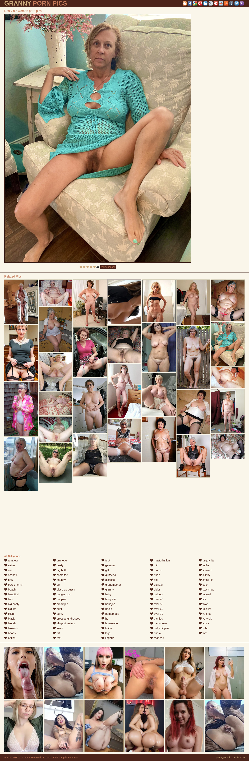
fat (56, 633)
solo (203, 584)
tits (202, 599)
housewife (109, 623)
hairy (106, 594)
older (155, 589)
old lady (157, 584)
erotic (58, 628)
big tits (10, 608)
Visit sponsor (108, 267)
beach (10, 589)
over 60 (156, 608)
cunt (57, 608)
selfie (204, 565)
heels (106, 608)
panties (156, 618)
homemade (110, 613)
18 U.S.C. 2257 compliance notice (59, 757)
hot (105, 618)
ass (8, 570)
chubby (59, 579)
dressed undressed (66, 618)
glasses (108, 579)
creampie (60, 604)
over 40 (156, 599)
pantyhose (158, 623)
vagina (205, 613)
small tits (206, 579)
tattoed (205, 594)
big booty (11, 604)
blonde (10, 623)
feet (57, 638)
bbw (8, 579)
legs (105, 633)
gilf (105, 570)
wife (203, 628)
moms (156, 570)
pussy (155, 633)
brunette (60, 560)
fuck (105, 560)
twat (203, 604)
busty (58, 565)
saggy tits (206, 560)
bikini (9, 613)
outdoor (156, 594)
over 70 (156, 613)
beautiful (11, 594)
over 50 (156, 604)
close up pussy (64, 589)
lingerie (107, 638)
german (108, 565)
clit (56, 584)
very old (205, 618)
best (8, 599)
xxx (203, 633)
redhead (157, 638)
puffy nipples (159, 628)
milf (154, 565)
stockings (206, 589)
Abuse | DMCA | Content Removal (22, 757)
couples (59, 599)
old (154, 579)
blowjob (10, 628)
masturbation (160, 560)
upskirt (205, 608)
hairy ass (108, 599)
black (9, 618)
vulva (204, 623)
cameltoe (60, 575)
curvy (58, 613)
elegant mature (64, 623)
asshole (11, 575)
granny (107, 589)
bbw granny (13, 584)
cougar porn (62, 594)
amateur (11, 560)
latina (106, 628)
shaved (205, 570)
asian (9, 565)
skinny (204, 575)
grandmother (111, 584)
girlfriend (108, 575)
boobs (10, 633)
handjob (108, 604)
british (9, 638)
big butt (59, 570)
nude (155, 575)
